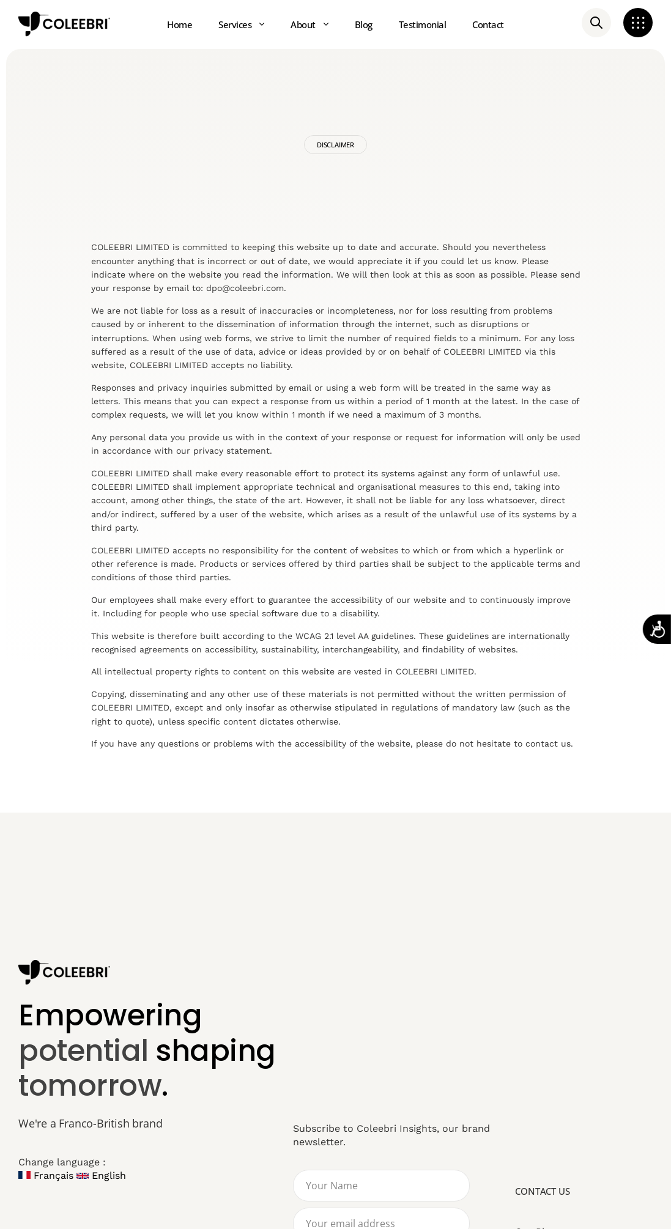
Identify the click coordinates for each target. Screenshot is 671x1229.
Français (45, 1175)
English (101, 1175)
